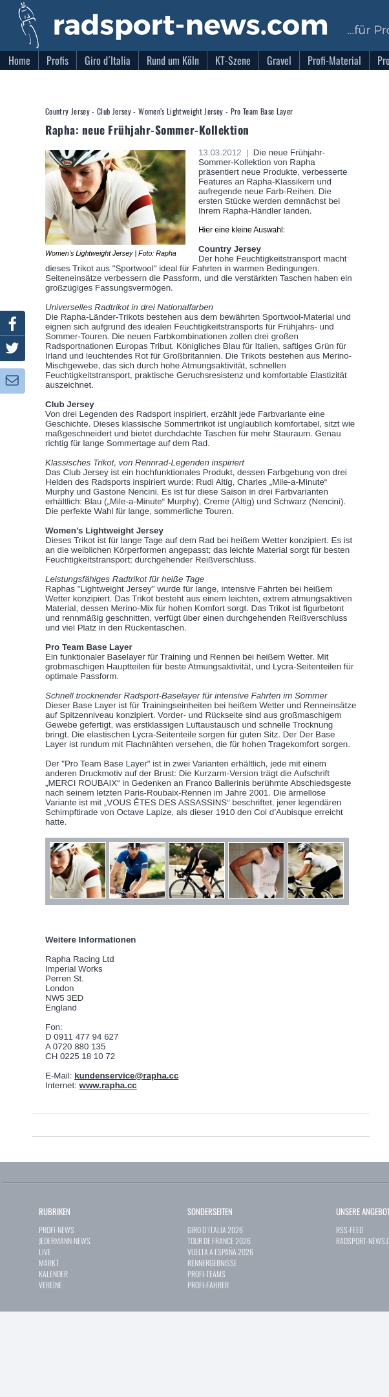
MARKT (49, 1262)
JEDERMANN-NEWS (64, 1240)
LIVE (45, 1251)
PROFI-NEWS (56, 1229)
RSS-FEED (349, 1229)
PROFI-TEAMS (206, 1273)
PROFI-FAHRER (208, 1284)
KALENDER (53, 1273)
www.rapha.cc (108, 1085)
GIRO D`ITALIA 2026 (215, 1229)
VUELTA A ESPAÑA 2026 (220, 1251)
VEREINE (50, 1284)
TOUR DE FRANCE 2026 (219, 1240)
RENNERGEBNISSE (212, 1262)
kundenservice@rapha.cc (126, 1075)
